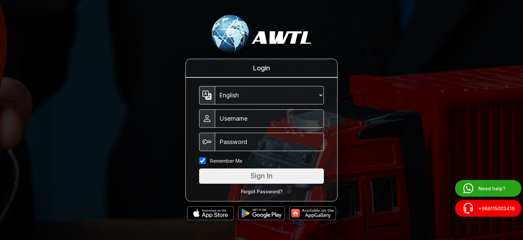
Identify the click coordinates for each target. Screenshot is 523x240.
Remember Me (226, 161)
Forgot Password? (262, 191)
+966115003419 (488, 208)
